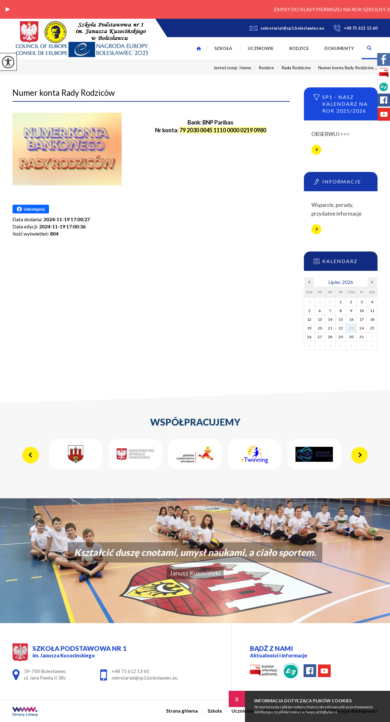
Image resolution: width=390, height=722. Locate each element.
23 (351, 328)
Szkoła (223, 48)
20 (320, 328)
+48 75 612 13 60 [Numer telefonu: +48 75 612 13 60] (130, 671)
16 (351, 319)
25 (372, 328)
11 (372, 310)
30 (351, 336)
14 (330, 319)
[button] (8, 9)
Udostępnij (31, 209)
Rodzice (299, 48)
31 (361, 336)
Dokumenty (339, 48)
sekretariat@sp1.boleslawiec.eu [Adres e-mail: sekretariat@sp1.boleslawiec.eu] (145, 678)
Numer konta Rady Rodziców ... (344, 68)
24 (361, 328)
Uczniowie (261, 48)
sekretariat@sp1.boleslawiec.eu (287, 28)
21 (330, 328)
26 (309, 336)
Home (245, 68)
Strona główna (199, 48)
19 (309, 328)
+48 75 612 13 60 (356, 28)
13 (320, 319)
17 (361, 319)
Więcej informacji (316, 150)
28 (330, 336)
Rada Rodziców (292, 68)
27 (320, 336)
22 (341, 328)
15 (341, 319)
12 (309, 319)
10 (361, 310)
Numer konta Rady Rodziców (63, 93)
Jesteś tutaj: (226, 68)
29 (341, 336)
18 (372, 319)
